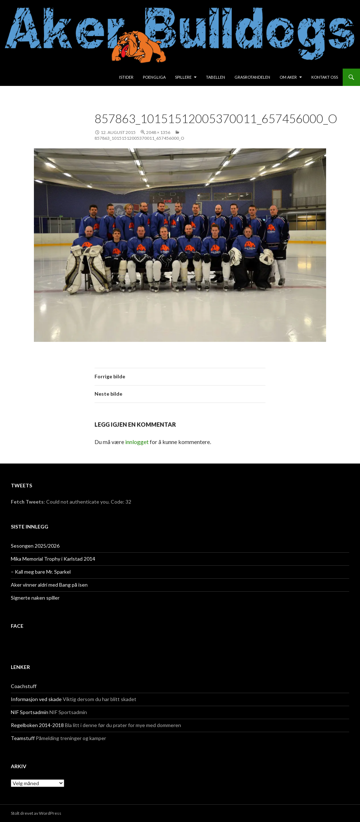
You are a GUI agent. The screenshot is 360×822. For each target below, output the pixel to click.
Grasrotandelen (252, 77)
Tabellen (215, 77)
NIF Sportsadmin (29, 712)
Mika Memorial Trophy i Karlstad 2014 (53, 559)
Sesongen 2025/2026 (35, 546)
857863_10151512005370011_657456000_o (139, 138)
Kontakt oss (324, 77)
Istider (126, 77)
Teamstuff (23, 738)
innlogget (137, 441)
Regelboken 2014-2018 (37, 725)
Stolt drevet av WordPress (36, 813)
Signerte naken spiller (35, 598)
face (17, 626)
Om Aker (288, 77)
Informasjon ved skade (36, 699)
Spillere (183, 77)
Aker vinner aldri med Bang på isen (49, 585)
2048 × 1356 (158, 132)
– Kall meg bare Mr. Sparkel (41, 572)
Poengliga (154, 77)
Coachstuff (23, 686)
